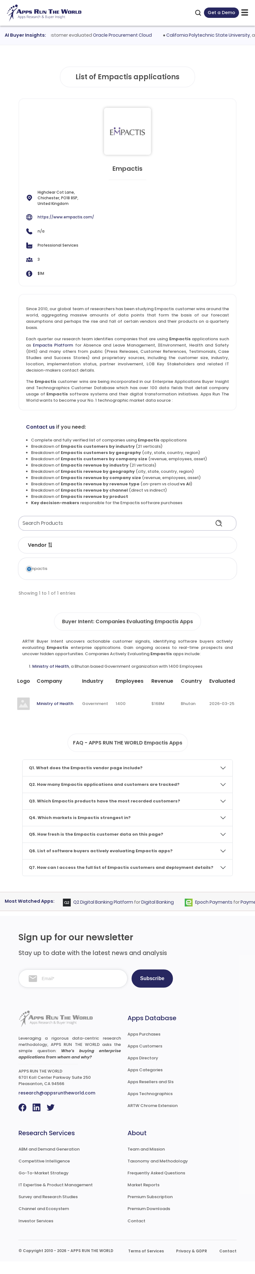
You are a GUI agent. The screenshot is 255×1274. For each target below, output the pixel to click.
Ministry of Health (50, 679)
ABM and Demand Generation (49, 1162)
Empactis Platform (53, 345)
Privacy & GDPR (191, 1263)
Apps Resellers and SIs (151, 1094)
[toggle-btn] (245, 13)
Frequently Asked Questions (156, 1185)
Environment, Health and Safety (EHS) (135, 578)
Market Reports (143, 1197)
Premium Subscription (150, 1209)
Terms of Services (146, 1263)
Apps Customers (145, 1059)
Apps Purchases (144, 1047)
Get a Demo (221, 12)
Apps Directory (143, 1070)
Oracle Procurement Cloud (125, 35)
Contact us (40, 427)
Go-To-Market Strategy (43, 1185)
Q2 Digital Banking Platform (106, 915)
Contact (136, 1233)
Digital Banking (160, 915)
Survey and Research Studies (48, 1209)
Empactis (30, 569)
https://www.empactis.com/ (66, 217)
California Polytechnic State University (211, 35)
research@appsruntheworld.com (56, 1105)
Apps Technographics (150, 1106)
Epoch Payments (217, 915)
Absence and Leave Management (119, 572)
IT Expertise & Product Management (55, 1197)
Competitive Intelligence (44, 1174)
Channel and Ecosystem (43, 1221)
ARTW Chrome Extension (153, 1118)
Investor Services (35, 1233)
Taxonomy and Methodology (158, 1174)
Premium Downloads (149, 1221)
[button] (50, 544)
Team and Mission (146, 1162)
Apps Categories (145, 1082)
